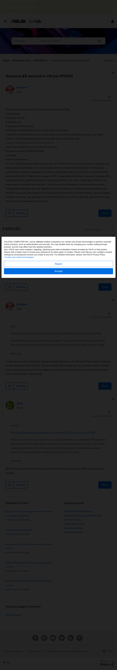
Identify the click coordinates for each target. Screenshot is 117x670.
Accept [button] (58, 348)
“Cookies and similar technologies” (19, 335)
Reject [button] (58, 341)
